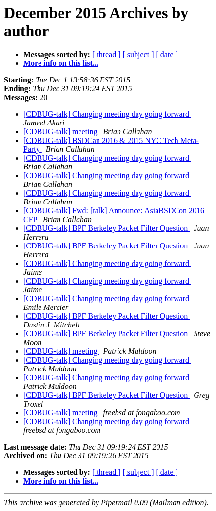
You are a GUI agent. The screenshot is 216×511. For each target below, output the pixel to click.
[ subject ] (138, 54)
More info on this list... (60, 63)
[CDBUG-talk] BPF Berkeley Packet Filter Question (106, 228)
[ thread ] (106, 54)
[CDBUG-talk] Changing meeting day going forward (107, 114)
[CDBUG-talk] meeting (61, 131)
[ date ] (167, 54)
